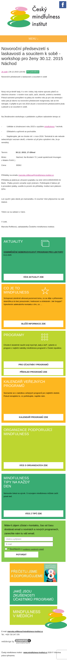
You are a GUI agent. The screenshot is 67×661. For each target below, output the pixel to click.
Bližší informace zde (33, 324)
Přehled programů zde (33, 372)
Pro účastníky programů (33, 364)
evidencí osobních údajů (33, 549)
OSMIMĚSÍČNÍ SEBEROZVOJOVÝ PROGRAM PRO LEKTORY (33, 252)
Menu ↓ (33, 38)
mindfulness (49, 126)
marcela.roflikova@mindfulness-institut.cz (36, 175)
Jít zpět (4, 72)
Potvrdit (21, 554)
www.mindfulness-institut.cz (35, 653)
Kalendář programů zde (33, 417)
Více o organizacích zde (33, 465)
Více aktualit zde (33, 277)
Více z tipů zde (33, 513)
